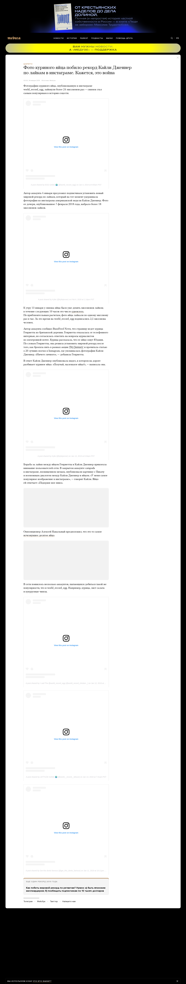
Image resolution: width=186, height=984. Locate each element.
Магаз (109, 38)
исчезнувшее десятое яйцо (38, 535)
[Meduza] (14, 38)
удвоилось (78, 311)
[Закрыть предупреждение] (177, 981)
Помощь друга (124, 38)
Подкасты (97, 38)
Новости (59, 38)
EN (177, 38)
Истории (72, 38)
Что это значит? (42, 981)
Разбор (84, 38)
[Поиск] (172, 38)
